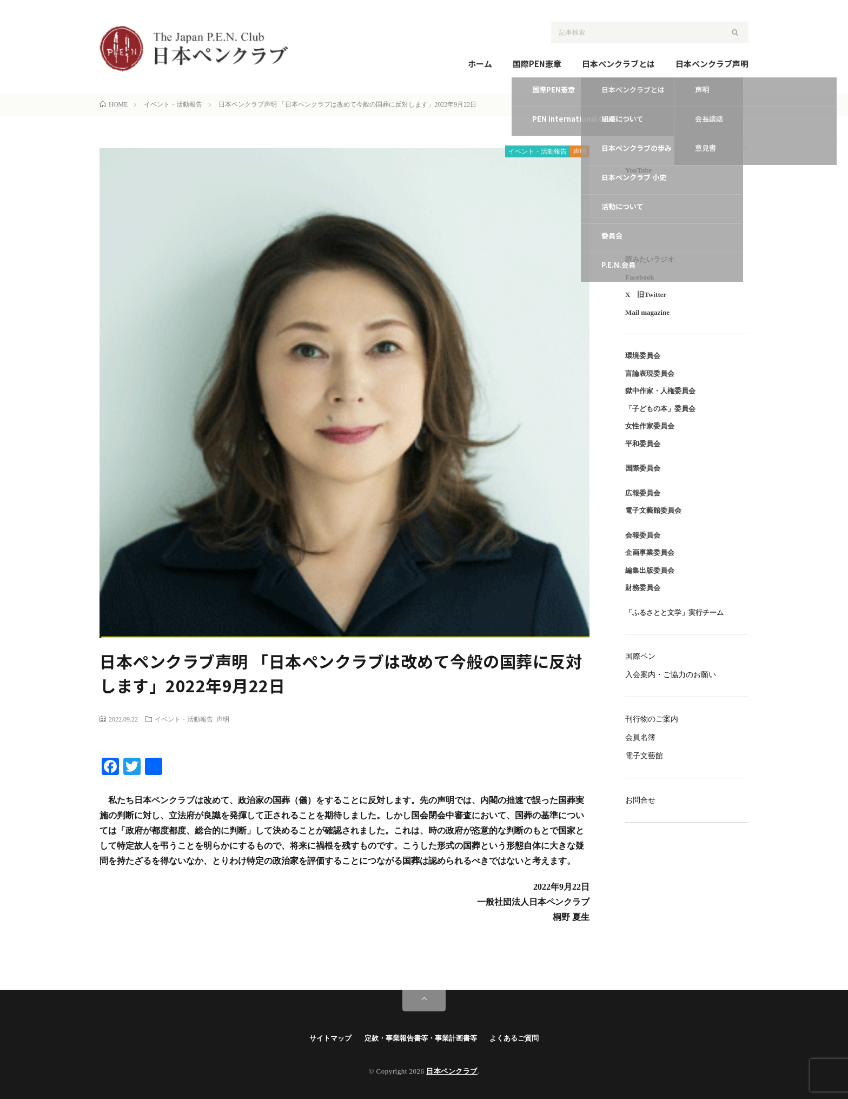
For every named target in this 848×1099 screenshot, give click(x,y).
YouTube (638, 170)
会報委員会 (642, 535)
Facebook (639, 277)
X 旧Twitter (645, 294)
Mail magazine (647, 312)
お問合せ (640, 800)
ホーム (480, 63)
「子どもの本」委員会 (660, 409)
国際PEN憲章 (537, 63)
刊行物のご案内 (651, 719)
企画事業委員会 (649, 552)
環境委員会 (642, 356)
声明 (579, 151)
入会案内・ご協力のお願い (670, 675)
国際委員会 (642, 468)
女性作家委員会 (649, 426)
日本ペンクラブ (452, 1071)
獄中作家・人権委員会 (660, 391)
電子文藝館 (644, 756)
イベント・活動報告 (537, 151)
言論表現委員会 (649, 373)
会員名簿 (640, 737)
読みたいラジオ (649, 259)
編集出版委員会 (649, 570)
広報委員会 (642, 493)
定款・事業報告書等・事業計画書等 (421, 1038)
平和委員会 (642, 444)
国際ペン (640, 656)
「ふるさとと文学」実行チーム (674, 612)
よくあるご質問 (514, 1038)
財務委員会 (642, 588)
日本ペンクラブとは (618, 63)
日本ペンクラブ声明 (711, 63)
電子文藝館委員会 (653, 510)
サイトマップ (330, 1038)
